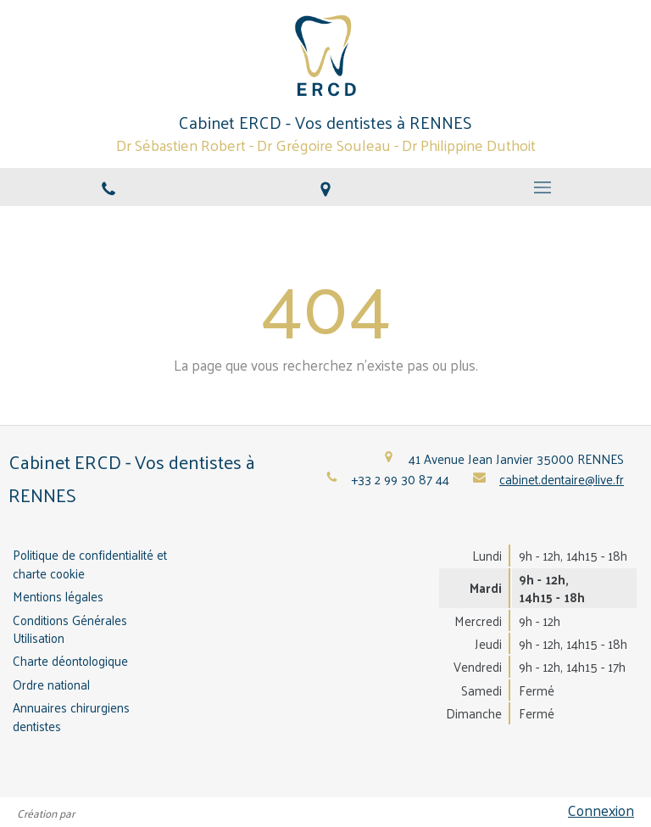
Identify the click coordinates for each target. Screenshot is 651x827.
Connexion (601, 810)
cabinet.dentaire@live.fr (561, 478)
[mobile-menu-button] (542, 187)
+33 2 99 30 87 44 (400, 478)
